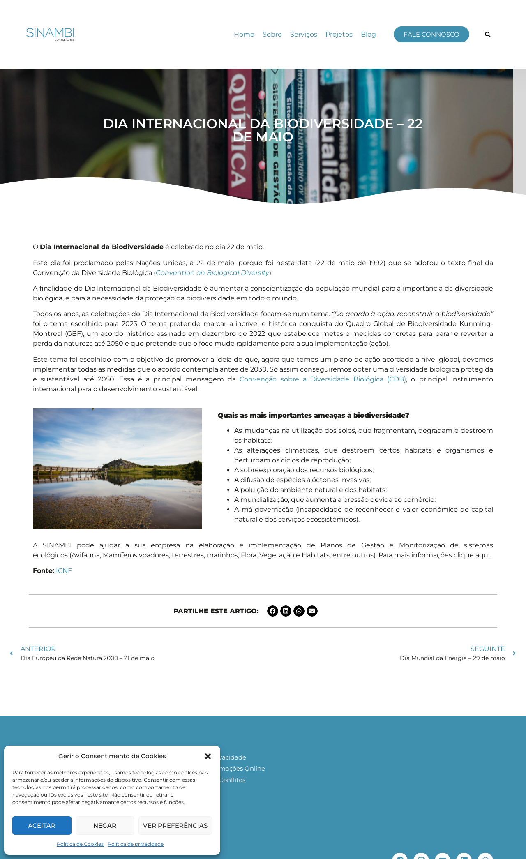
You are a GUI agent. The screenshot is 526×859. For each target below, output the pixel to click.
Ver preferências (175, 825)
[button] (208, 756)
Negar (104, 825)
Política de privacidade (136, 844)
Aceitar (41, 825)
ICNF (64, 571)
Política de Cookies (80, 844)
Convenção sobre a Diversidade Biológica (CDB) (323, 379)
